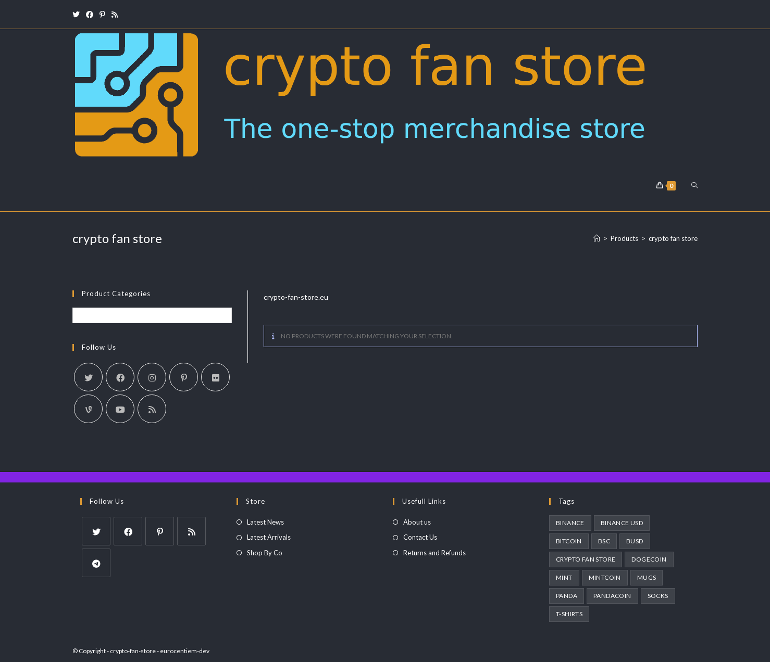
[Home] (596, 238)
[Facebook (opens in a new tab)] (89, 14)
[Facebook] (120, 377)
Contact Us (420, 537)
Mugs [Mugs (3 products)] (646, 577)
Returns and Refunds (434, 553)
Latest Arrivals (269, 537)
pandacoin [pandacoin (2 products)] (612, 596)
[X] (88, 377)
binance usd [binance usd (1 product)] (622, 523)
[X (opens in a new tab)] (77, 14)
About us (417, 522)
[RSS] (152, 408)
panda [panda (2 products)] (566, 596)
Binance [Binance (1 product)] (570, 523)
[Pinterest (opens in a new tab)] (102, 14)
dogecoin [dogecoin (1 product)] (648, 559)
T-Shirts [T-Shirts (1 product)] (569, 614)
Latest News (265, 522)
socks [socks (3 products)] (658, 596)
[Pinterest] (183, 377)
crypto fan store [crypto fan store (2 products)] (585, 559)
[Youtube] (120, 408)
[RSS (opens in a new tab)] (114, 14)
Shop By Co (264, 553)
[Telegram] (96, 563)
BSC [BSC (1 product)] (604, 541)
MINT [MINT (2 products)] (564, 577)
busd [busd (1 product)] (634, 541)
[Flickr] (215, 377)
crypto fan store (673, 238)
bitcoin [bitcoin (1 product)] (569, 541)
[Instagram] (152, 377)
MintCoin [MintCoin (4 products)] (605, 577)
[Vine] (88, 408)
